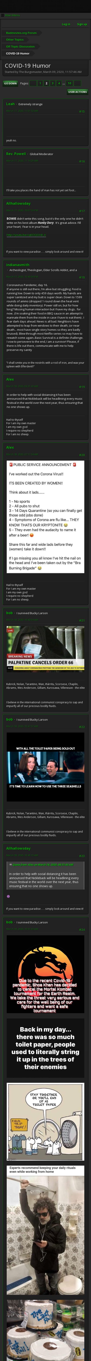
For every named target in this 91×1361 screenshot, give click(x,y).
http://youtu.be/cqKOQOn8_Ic (26, 235)
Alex (10, 379)
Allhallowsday (18, 203)
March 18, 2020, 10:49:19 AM (22, 855)
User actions (77, 91)
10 (69, 83)
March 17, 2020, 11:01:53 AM (22, 110)
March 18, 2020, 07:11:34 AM (22, 454)
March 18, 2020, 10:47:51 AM (22, 726)
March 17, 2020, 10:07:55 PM (22, 210)
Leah (10, 103)
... (64, 83)
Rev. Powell (16, 153)
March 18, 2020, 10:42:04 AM (22, 619)
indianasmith (17, 264)
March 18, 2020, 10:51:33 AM (22, 929)
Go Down (10, 83)
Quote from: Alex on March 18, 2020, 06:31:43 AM (43, 865)
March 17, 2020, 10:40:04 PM (22, 276)
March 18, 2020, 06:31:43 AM (22, 386)
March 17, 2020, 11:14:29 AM (22, 160)
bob (9, 612)
